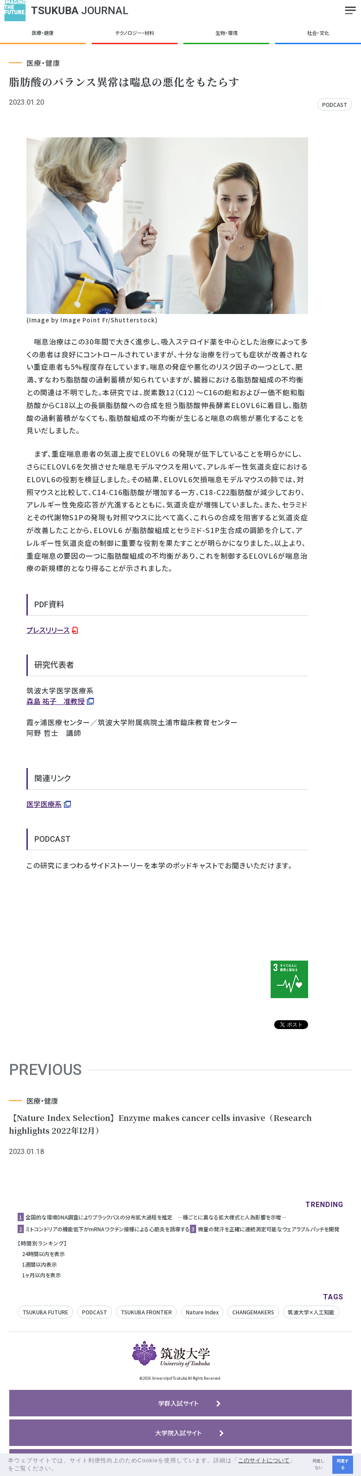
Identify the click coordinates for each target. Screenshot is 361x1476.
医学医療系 (44, 804)
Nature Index (202, 1312)
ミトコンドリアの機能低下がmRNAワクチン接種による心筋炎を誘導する (108, 1229)
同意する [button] (343, 1464)
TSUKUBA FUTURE (45, 1312)
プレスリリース (48, 629)
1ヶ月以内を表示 (41, 1275)
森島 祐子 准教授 (55, 701)
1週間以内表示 (39, 1264)
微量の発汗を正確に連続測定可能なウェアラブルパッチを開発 (268, 1229)
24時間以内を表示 (43, 1253)
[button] (61, 1469)
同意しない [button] (318, 1464)
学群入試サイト (178, 1403)
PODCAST (334, 104)
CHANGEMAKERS (253, 1312)
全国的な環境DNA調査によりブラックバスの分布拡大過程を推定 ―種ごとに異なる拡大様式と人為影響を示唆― (156, 1217)
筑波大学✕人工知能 (311, 1312)
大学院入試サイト (178, 1432)
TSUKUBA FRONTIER (146, 1312)
